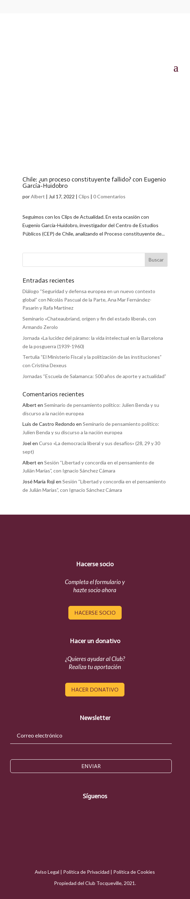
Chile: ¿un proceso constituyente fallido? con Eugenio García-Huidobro (94, 183)
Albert (38, 196)
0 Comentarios (109, 196)
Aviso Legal (47, 872)
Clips (84, 196)
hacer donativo (94, 689)
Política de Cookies (134, 872)
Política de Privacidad (86, 872)
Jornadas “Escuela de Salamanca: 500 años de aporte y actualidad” (94, 376)
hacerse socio (95, 612)
